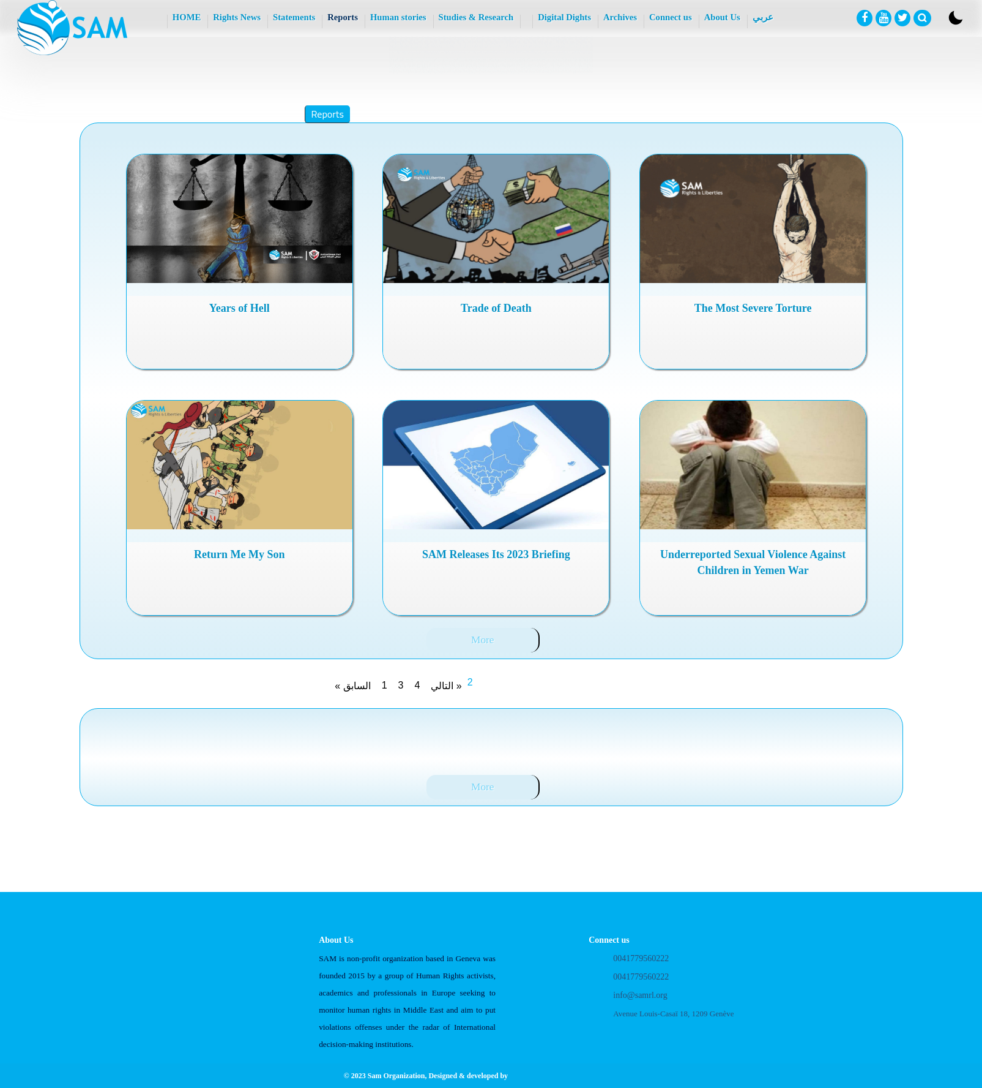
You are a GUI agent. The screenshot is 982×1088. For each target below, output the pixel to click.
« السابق (352, 686)
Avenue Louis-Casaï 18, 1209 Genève (673, 1013)
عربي (763, 17)
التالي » (446, 686)
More (482, 640)
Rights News (237, 17)
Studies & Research (476, 17)
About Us (722, 17)
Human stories (398, 17)
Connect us (670, 17)
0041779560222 (641, 958)
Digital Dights (564, 17)
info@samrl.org (640, 995)
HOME (187, 17)
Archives (620, 17)
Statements (294, 17)
